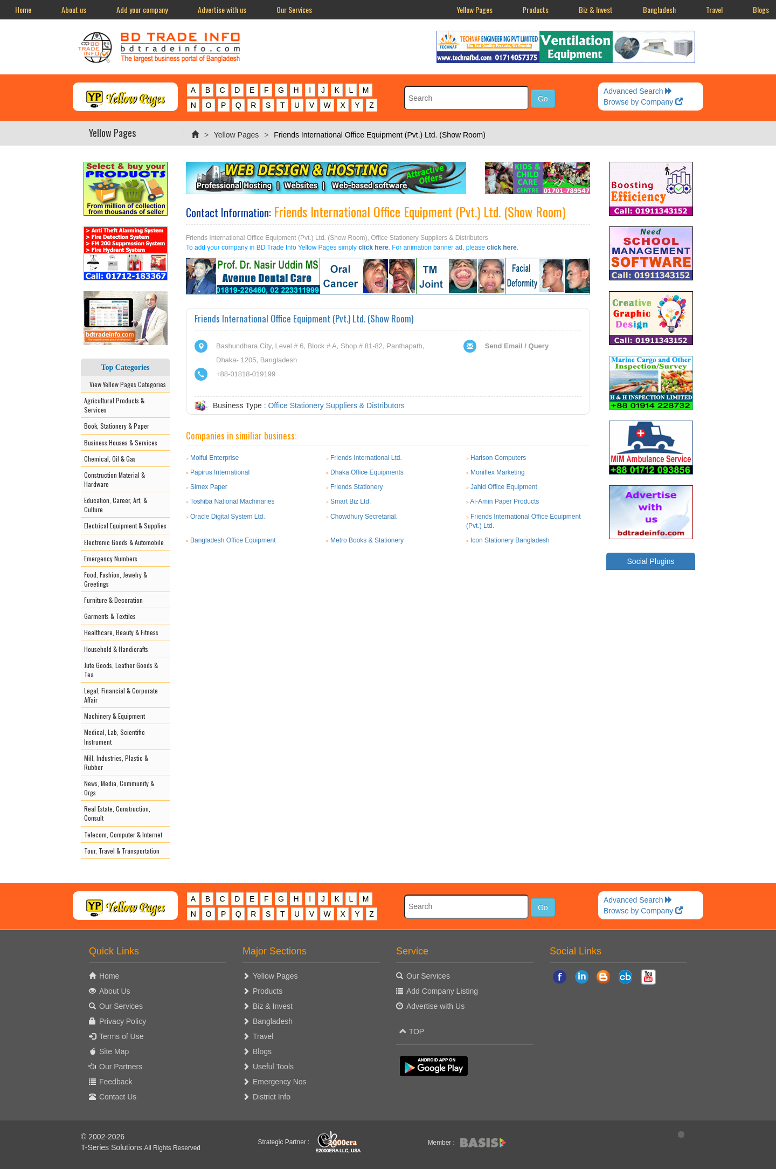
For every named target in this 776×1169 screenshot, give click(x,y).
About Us (114, 991)
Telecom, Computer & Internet (123, 834)
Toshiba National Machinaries (232, 501)
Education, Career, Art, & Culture (115, 505)
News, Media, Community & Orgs (119, 788)
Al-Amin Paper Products (504, 501)
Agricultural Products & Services (114, 405)
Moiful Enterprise (214, 458)
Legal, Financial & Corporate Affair (121, 695)
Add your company (142, 9)
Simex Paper (208, 487)
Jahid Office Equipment (503, 487)
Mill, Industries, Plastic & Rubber (116, 762)
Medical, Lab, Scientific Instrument (114, 736)
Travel (714, 9)
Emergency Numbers (110, 558)
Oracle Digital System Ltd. (227, 516)
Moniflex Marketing (497, 472)
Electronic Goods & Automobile (124, 542)
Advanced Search (638, 91)
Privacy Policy (122, 1021)
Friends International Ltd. (366, 458)
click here (373, 247)
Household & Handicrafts (116, 649)
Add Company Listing (442, 991)
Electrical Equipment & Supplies (125, 525)
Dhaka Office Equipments (367, 472)
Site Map (114, 1051)
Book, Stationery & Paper (116, 425)
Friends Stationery (356, 487)
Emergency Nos (280, 1081)
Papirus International (220, 472)
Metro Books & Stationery (367, 540)
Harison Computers (498, 458)
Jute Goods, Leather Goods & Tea (121, 670)
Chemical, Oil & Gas (110, 458)
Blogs (262, 1051)
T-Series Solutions (112, 1147)
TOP (411, 1031)
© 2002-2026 (102, 1136)
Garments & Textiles (110, 616)
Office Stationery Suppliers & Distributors (336, 405)
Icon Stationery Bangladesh (510, 540)
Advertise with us (222, 9)
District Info (271, 1096)
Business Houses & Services (120, 442)
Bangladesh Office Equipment (233, 540)
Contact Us (117, 1096)
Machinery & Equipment (114, 715)
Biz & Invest (596, 9)
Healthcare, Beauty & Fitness (121, 632)
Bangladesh (659, 9)
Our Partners (120, 1066)
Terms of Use (121, 1036)
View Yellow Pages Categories (125, 384)
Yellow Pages (474, 9)
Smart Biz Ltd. (350, 501)
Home (23, 9)
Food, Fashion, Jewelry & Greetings (115, 579)
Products (536, 9)
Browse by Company (643, 102)
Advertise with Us (435, 1006)
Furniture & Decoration (113, 599)
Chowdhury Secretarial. (364, 516)
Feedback (115, 1081)
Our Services (294, 9)
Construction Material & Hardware (114, 479)
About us (73, 9)
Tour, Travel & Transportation (122, 850)
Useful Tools (273, 1066)
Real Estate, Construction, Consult (117, 813)
